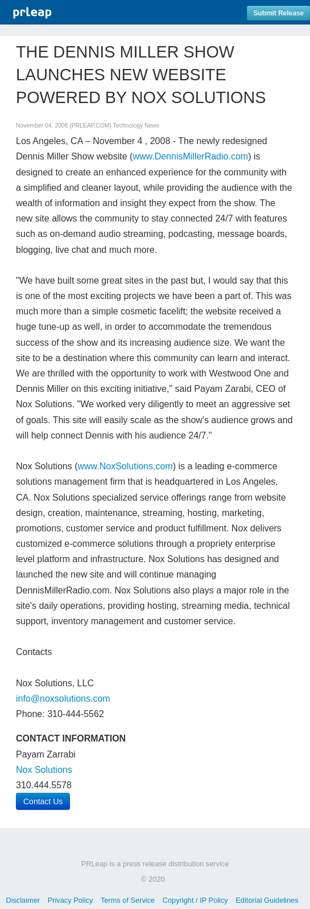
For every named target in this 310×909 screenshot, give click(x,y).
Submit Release (278, 13)
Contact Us (43, 801)
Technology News (136, 125)
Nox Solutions (44, 770)
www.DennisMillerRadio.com (190, 156)
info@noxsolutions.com (63, 698)
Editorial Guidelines (266, 900)
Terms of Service (128, 900)
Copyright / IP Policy (195, 900)
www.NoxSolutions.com (125, 466)
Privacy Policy (70, 900)
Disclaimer (23, 900)
